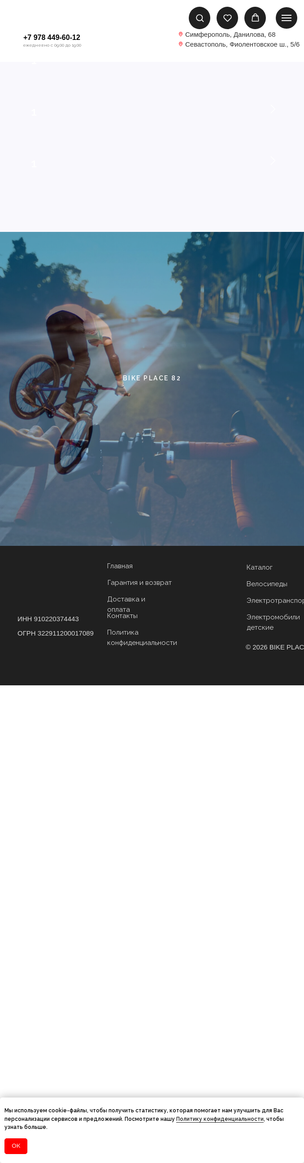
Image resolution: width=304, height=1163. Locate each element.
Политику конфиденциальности (220, 1119)
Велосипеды (267, 1062)
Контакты (122, 1093)
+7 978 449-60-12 (51, 37)
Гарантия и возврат (140, 1060)
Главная (120, 1044)
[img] (152, 41)
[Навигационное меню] (286, 18)
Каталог (260, 1045)
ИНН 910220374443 (48, 1096)
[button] (199, 17)
